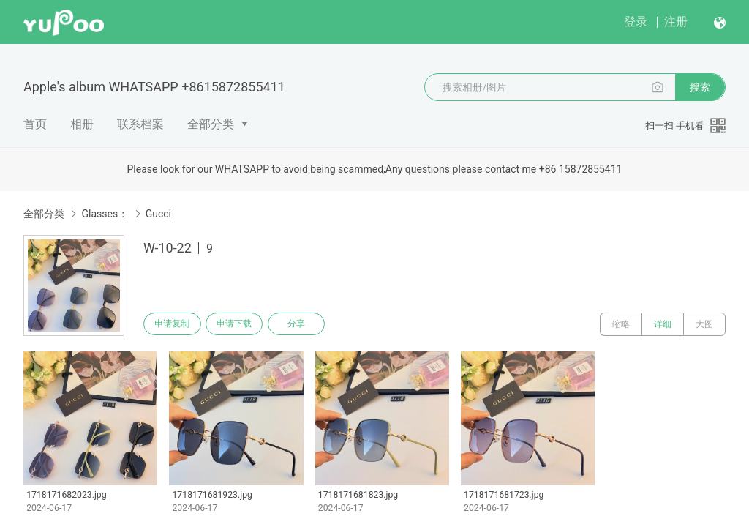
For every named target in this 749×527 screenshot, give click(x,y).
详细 (662, 324)
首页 (35, 124)
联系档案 (140, 124)
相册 (82, 124)
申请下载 (239, 324)
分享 (306, 324)
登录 (635, 22)
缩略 (621, 324)
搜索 (700, 87)
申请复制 (174, 324)
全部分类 (210, 124)
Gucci (158, 214)
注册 (676, 22)
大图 (704, 324)
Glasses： (104, 214)
